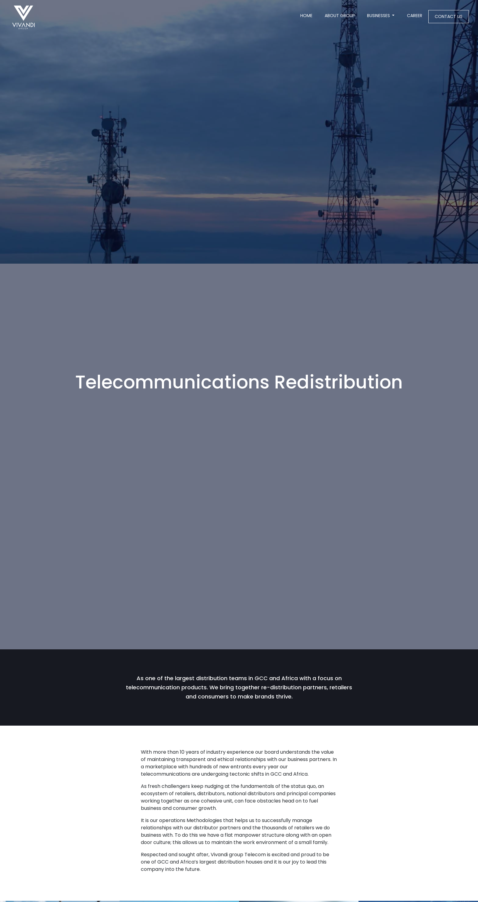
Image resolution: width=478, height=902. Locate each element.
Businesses (378, 16)
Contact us (448, 16)
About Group (340, 16)
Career (414, 16)
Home (309, 16)
